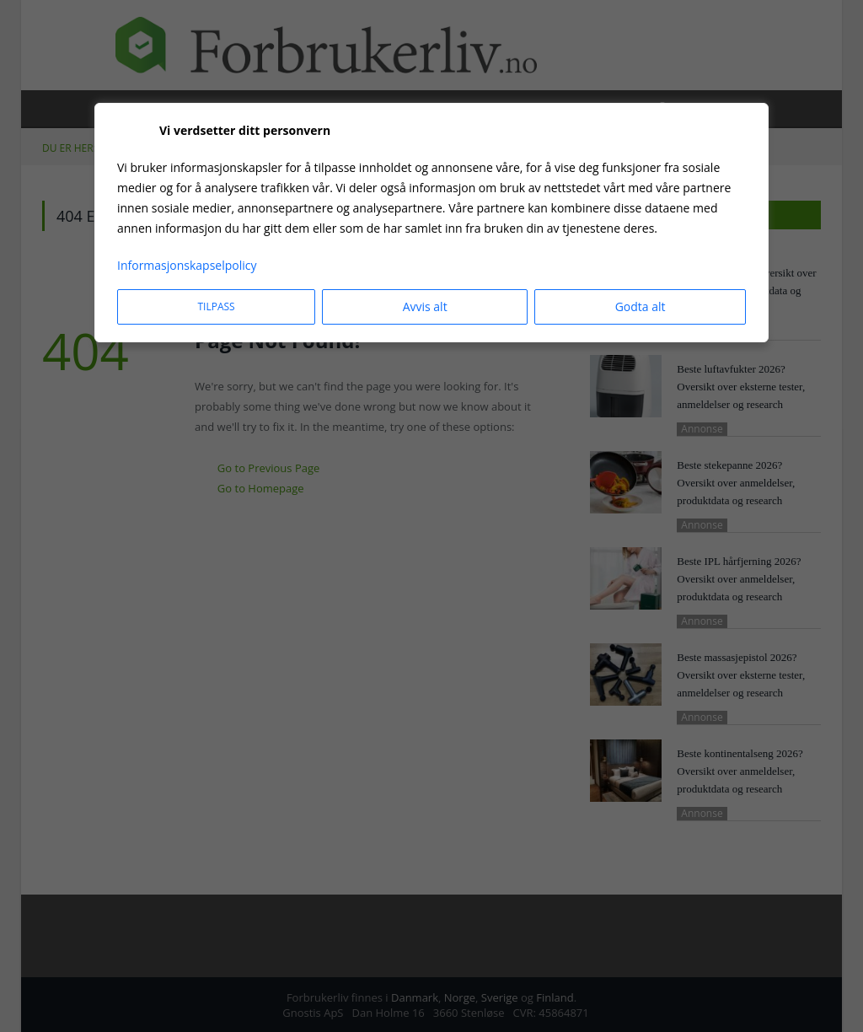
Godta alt (640, 306)
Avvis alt (425, 306)
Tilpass (215, 306)
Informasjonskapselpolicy (187, 265)
